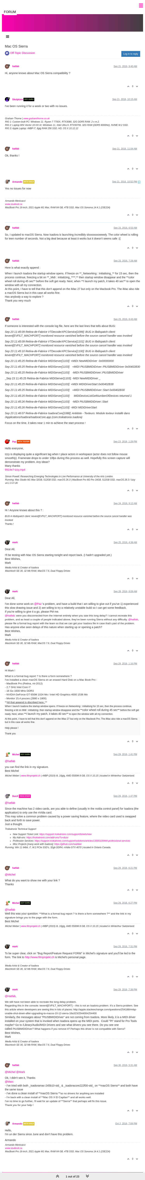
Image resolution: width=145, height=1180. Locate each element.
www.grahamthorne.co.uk (36, 114)
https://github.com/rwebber (68, 840)
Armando (17, 178)
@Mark (20, 1068)
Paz (14, 438)
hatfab (15, 62)
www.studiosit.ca (13, 200)
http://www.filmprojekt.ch (39, 953)
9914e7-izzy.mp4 (15, 465)
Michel (15, 750)
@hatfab (10, 611)
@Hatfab (10, 992)
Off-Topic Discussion (22, 49)
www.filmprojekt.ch (30, 771)
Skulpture (17, 95)
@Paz (37, 600)
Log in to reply (130, 50)
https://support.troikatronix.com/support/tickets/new (65, 830)
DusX (15, 792)
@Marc (9, 1077)
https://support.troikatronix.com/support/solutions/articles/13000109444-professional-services (82, 837)
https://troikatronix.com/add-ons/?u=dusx (47, 833)
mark (15, 538)
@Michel (10, 870)
